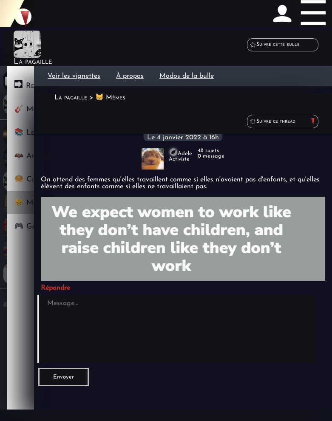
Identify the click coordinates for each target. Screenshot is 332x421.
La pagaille (70, 97)
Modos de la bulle (186, 76)
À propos (130, 76)
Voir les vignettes (74, 76)
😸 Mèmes (110, 97)
